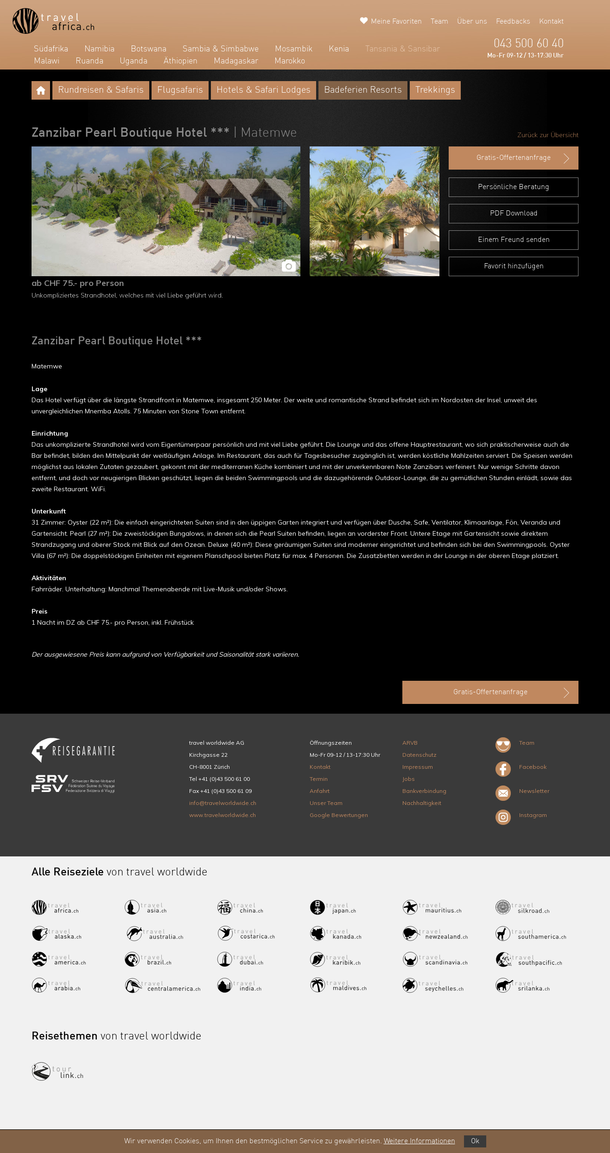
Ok (475, 1141)
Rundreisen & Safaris (101, 90)
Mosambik (293, 49)
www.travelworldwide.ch (222, 814)
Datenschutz (419, 754)
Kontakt (551, 21)
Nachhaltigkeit (421, 802)
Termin (319, 778)
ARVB (410, 742)
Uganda (133, 61)
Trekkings (435, 90)
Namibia (99, 49)
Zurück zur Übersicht (547, 135)
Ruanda (89, 61)
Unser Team (326, 802)
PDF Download (514, 213)
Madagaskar (236, 61)
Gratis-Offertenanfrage (524, 158)
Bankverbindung (424, 790)
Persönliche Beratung (513, 187)
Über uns (472, 21)
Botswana (148, 49)
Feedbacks (513, 21)
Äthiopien (180, 61)
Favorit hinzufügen (514, 266)
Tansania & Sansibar (402, 49)
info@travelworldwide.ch (222, 802)
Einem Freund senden (514, 240)
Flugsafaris (180, 90)
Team (439, 21)
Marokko (289, 61)
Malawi (46, 61)
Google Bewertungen (339, 814)
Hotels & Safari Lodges (263, 90)
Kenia (339, 49)
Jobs (408, 778)
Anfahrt (320, 790)
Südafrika (51, 49)
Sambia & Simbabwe (221, 49)
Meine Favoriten (396, 21)
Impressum (417, 766)
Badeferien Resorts (363, 90)
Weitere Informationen (419, 1141)
